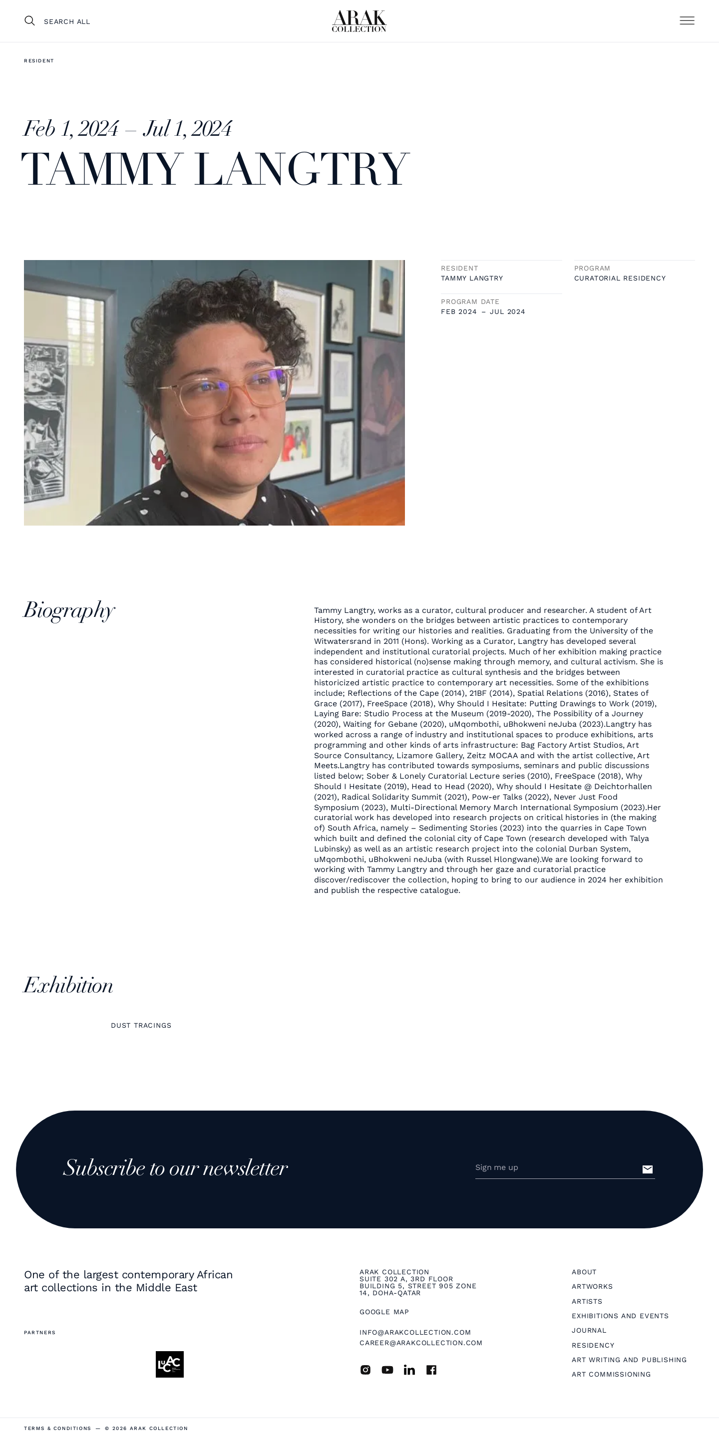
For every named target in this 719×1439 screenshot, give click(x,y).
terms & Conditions (57, 1428)
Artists (587, 1301)
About (584, 1271)
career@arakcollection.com (421, 1343)
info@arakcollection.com (415, 1332)
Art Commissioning (611, 1374)
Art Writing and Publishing (629, 1359)
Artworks (592, 1286)
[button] (687, 21)
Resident (39, 60)
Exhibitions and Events (620, 1315)
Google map (384, 1311)
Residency (593, 1345)
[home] (359, 21)
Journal (589, 1330)
